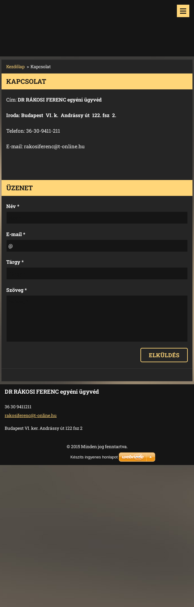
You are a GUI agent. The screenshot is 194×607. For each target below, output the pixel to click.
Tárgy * (15, 261)
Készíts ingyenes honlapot (94, 457)
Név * (12, 206)
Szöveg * (16, 290)
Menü (183, 11)
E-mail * (15, 234)
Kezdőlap (15, 66)
